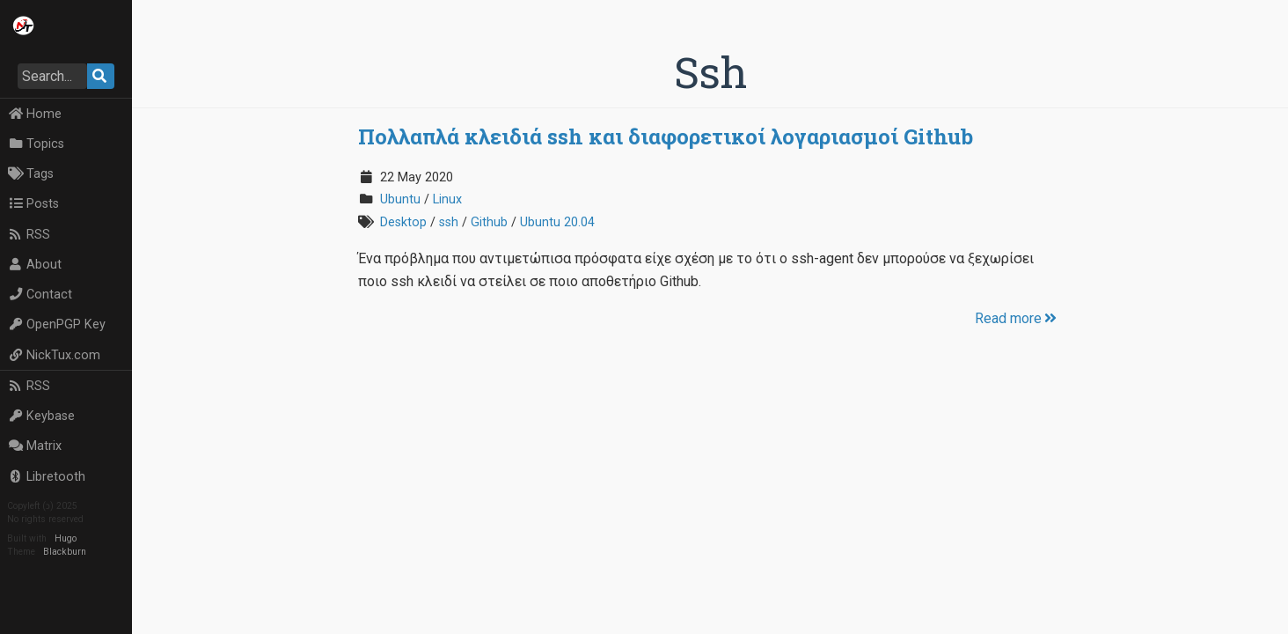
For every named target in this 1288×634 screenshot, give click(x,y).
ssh (448, 222)
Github (489, 222)
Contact (40, 294)
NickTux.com (54, 355)
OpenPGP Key (57, 324)
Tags (31, 173)
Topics (36, 143)
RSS (29, 234)
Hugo (66, 538)
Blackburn (64, 551)
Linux (447, 199)
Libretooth (46, 476)
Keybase (41, 416)
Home (35, 114)
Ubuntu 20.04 (557, 222)
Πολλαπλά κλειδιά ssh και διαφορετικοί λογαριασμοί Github (665, 136)
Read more (1017, 318)
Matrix (35, 446)
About (35, 264)
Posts (33, 203)
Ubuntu (400, 199)
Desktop (403, 222)
